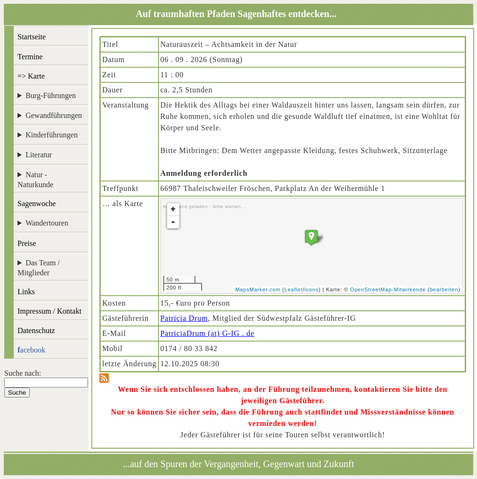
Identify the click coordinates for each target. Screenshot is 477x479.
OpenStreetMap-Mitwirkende (388, 289)
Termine (30, 57)
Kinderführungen (52, 135)
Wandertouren (47, 223)
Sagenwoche (37, 203)
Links (26, 292)
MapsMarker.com (258, 289)
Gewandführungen (54, 115)
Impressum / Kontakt (49, 311)
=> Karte (31, 76)
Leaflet (293, 289)
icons (312, 289)
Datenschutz (36, 330)
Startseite (32, 37)
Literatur (39, 155)
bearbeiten (444, 289)
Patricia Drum (184, 318)
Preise (27, 243)
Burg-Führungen (51, 95)
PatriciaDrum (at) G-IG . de (207, 333)
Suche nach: (22, 373)
